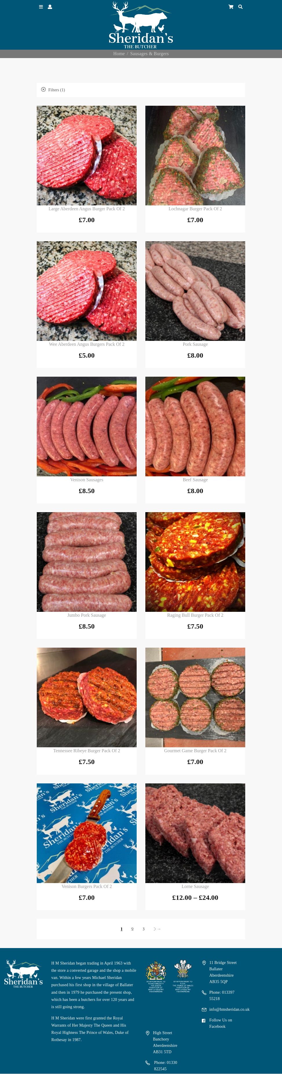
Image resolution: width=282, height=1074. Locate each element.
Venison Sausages (86, 479)
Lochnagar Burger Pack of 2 (195, 208)
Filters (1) (53, 90)
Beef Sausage (195, 479)
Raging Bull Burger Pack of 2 (195, 615)
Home (119, 53)
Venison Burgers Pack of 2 (87, 886)
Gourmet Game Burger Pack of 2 (195, 750)
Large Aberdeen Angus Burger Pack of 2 (87, 208)
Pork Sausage (195, 344)
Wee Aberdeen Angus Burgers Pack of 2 (86, 344)
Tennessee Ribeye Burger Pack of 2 (86, 750)
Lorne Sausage (195, 886)
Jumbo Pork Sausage (86, 615)
